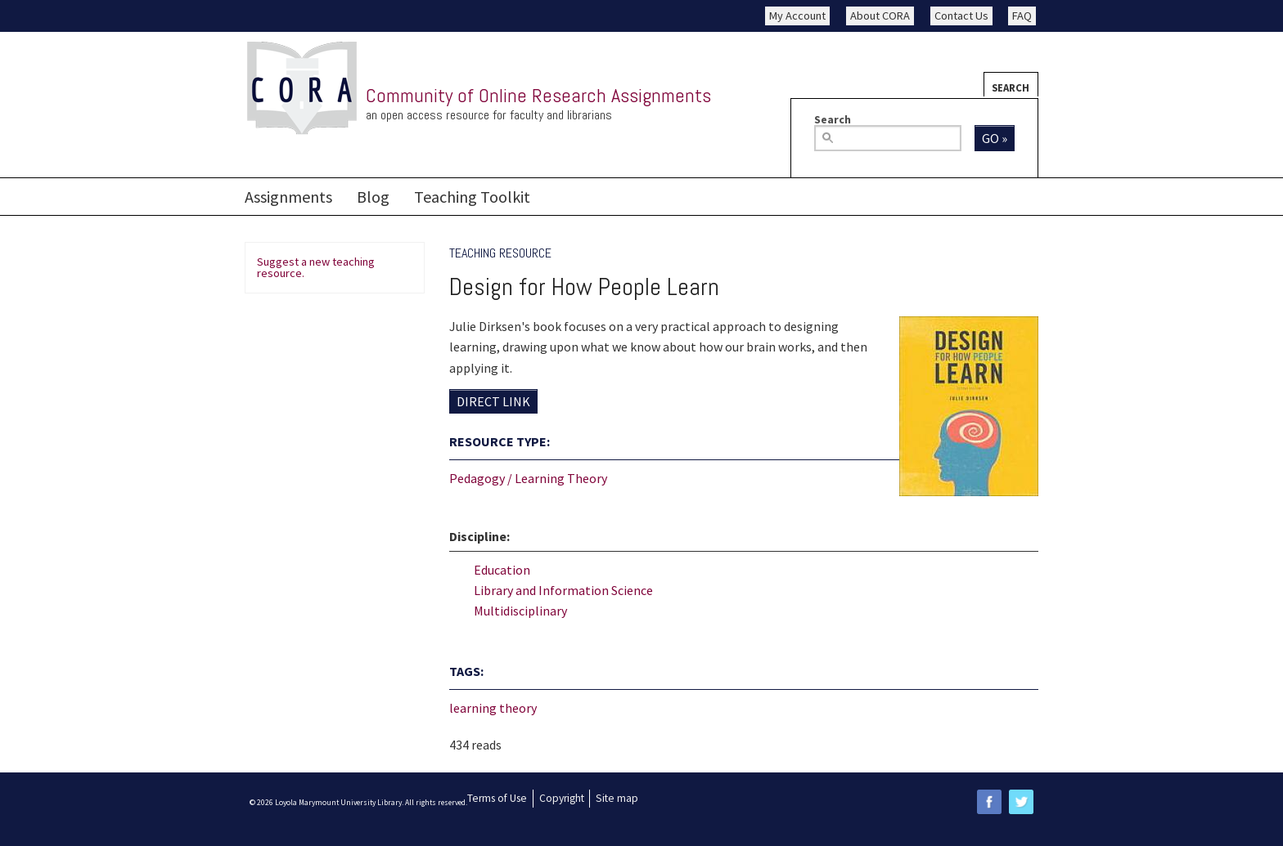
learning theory (493, 708)
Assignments (288, 196)
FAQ (1022, 15)
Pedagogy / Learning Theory (528, 478)
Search (1010, 87)
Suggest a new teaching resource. (316, 267)
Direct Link (493, 401)
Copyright (561, 798)
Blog (373, 196)
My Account (797, 15)
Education (502, 570)
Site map (617, 798)
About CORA (880, 15)
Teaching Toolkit (472, 196)
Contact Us (961, 15)
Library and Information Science (563, 590)
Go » (994, 138)
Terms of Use (497, 798)
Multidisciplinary (520, 610)
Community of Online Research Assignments (538, 95)
